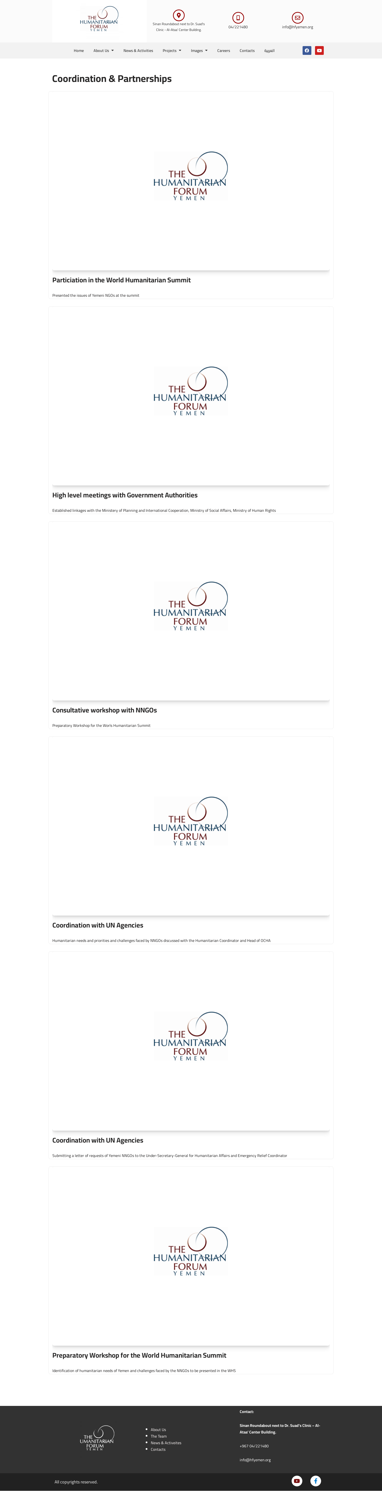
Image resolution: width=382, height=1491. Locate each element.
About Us (103, 50)
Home (79, 50)
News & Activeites (166, 1443)
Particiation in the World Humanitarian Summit (121, 280)
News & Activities (138, 50)
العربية (270, 50)
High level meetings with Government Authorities (125, 495)
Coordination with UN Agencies (97, 925)
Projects (172, 50)
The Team (159, 1436)
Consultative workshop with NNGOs (104, 710)
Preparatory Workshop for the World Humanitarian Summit (139, 1355)
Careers (224, 50)
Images (199, 50)
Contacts (247, 50)
